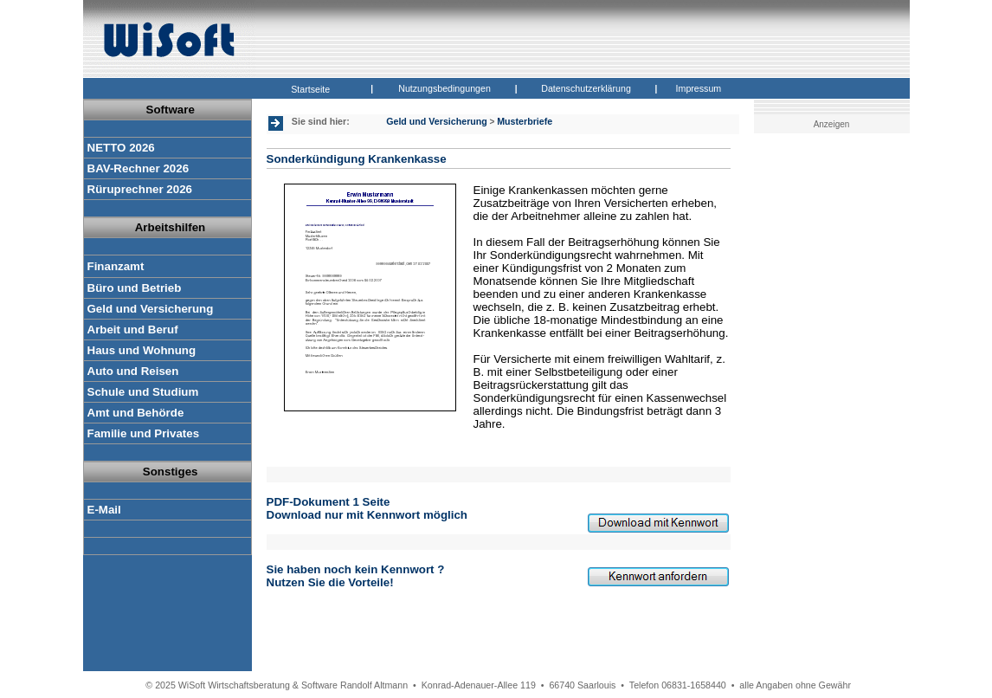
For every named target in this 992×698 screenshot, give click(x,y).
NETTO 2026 (121, 147)
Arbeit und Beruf (132, 329)
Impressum (699, 88)
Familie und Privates (143, 433)
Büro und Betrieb (134, 287)
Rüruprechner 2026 (139, 189)
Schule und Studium (143, 391)
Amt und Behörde (135, 412)
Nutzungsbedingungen (444, 88)
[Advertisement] (834, 411)
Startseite (310, 89)
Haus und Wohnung (141, 350)
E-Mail (104, 509)
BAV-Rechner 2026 (138, 168)
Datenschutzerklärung (586, 88)
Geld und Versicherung (150, 308)
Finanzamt (116, 266)
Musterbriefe (524, 121)
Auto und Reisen (133, 371)
